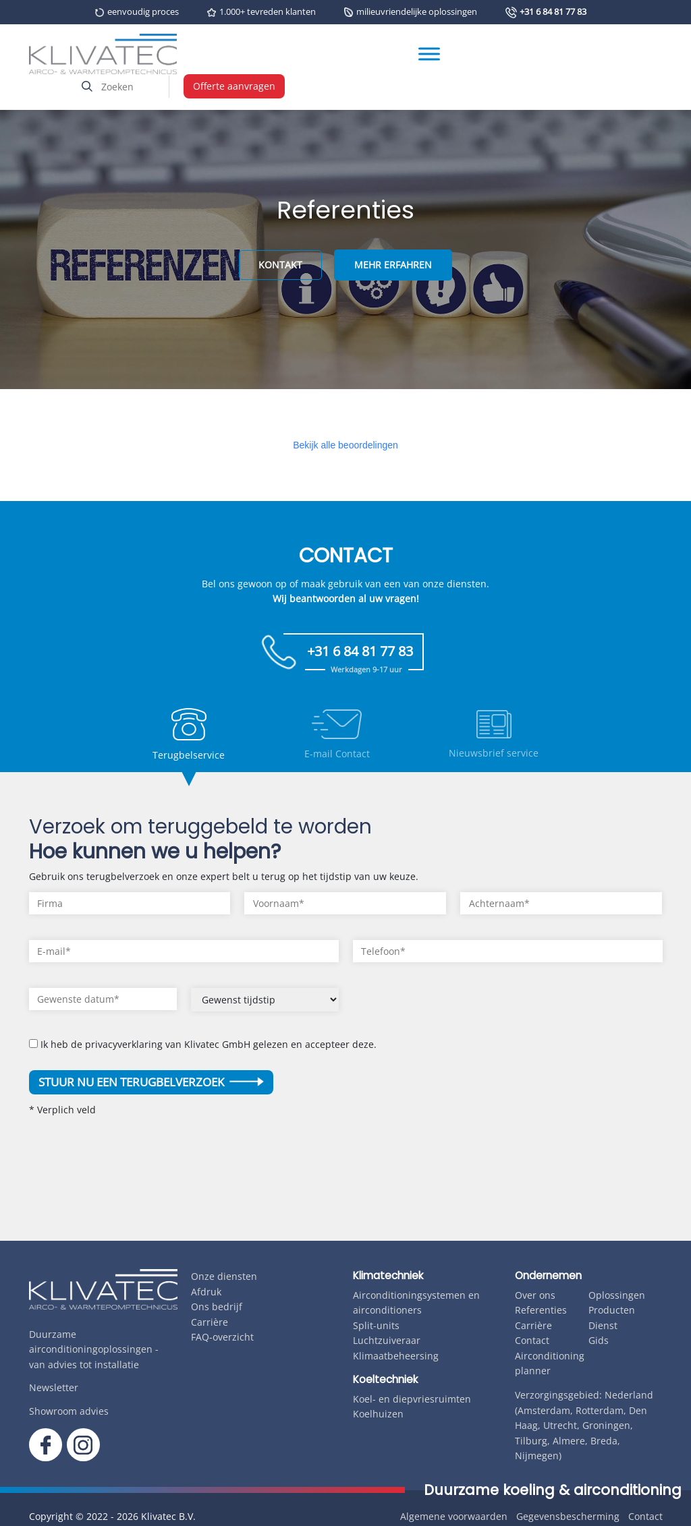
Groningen (606, 1425)
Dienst (602, 1325)
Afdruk (206, 1291)
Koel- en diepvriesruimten (412, 1398)
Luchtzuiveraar (386, 1340)
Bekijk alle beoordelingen (345, 445)
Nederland (629, 1394)
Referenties (541, 1309)
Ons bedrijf (216, 1306)
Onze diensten (224, 1276)
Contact (532, 1340)
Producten (611, 1309)
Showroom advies (69, 1411)
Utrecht (560, 1425)
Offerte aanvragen (234, 86)
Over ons (535, 1295)
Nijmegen (537, 1455)
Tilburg (531, 1440)
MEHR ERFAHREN (393, 264)
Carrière (209, 1322)
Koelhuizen (378, 1413)
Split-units (376, 1325)
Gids (598, 1340)
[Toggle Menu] (429, 54)
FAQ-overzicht (222, 1336)
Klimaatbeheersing (396, 1355)
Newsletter (53, 1387)
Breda (603, 1440)
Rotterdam (600, 1410)
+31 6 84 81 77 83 (553, 12)
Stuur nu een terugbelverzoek (151, 1082)
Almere (569, 1440)
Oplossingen (616, 1295)
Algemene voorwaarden (453, 1516)
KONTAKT (280, 264)
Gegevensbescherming (567, 1516)
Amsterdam (544, 1410)
